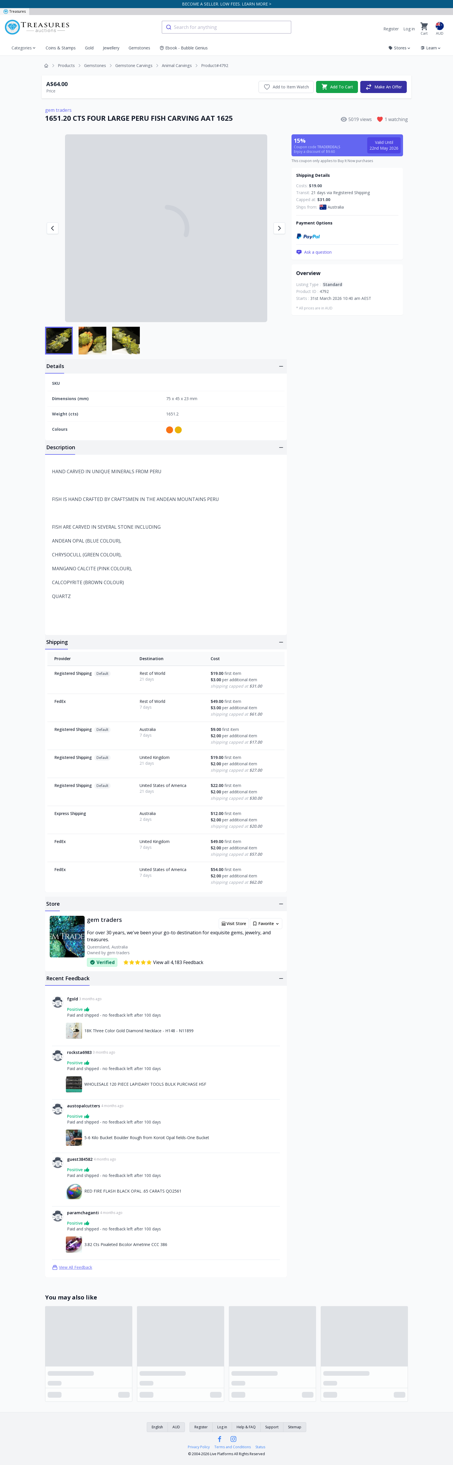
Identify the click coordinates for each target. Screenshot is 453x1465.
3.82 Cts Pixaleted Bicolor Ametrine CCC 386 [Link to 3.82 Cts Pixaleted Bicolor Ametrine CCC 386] (125, 1244)
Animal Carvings (177, 65)
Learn (430, 48)
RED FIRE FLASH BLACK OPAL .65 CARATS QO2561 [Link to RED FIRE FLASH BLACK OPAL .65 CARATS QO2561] (132, 1191)
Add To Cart (337, 86)
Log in (409, 28)
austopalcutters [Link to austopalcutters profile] (83, 1106)
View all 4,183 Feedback (163, 962)
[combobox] (226, 27)
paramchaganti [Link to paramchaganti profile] (83, 1212)
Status (260, 1447)
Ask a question (314, 252)
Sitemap (294, 1427)
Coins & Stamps (61, 48)
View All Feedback (72, 1267)
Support (272, 1427)
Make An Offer (383, 86)
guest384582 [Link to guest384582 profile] (79, 1159)
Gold (89, 48)
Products (66, 65)
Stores (399, 48)
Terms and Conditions (232, 1447)
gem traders (58, 110)
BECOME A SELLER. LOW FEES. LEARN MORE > (226, 4)
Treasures (14, 11)
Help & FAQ (246, 1427)
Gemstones (139, 48)
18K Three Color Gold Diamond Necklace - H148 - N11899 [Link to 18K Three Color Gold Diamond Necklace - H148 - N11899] (139, 1030)
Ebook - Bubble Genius (183, 48)
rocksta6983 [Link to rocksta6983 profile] (79, 1052)
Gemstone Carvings (134, 65)
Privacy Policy (199, 1447)
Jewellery (111, 48)
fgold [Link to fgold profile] (72, 999)
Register (391, 28)
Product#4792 (214, 65)
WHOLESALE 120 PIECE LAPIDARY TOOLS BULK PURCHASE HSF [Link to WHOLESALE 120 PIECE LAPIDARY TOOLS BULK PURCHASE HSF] (145, 1084)
